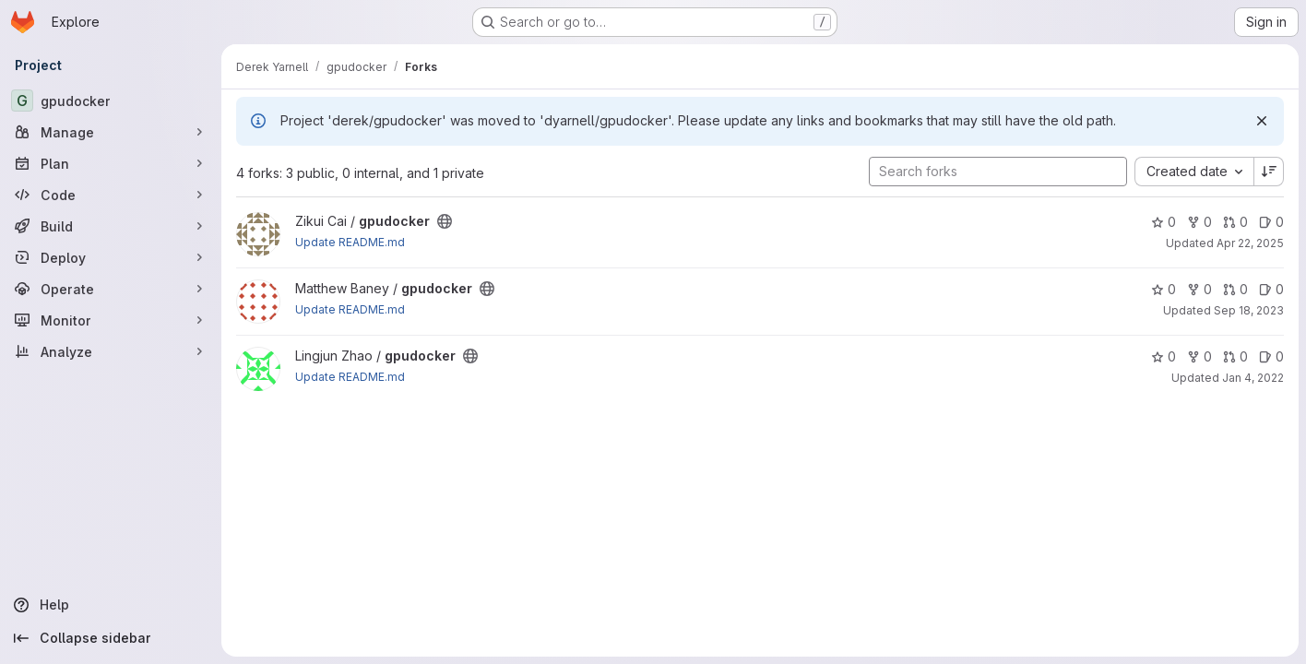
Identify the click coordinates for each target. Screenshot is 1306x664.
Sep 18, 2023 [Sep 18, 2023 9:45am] (1249, 310)
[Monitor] (110, 320)
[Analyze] (110, 351)
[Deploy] (110, 257)
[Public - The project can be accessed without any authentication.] (444, 221)
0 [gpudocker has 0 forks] (1199, 222)
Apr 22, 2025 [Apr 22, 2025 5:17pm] (1250, 243)
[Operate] (110, 288)
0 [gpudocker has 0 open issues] (1271, 222)
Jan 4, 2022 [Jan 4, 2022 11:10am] (1253, 378)
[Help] (110, 605)
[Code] (110, 194)
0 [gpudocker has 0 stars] (1163, 222)
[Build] (110, 226)
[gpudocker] (110, 100)
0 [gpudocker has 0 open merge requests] (1235, 222)
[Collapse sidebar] (110, 638)
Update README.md (350, 242)
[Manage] (110, 132)
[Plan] (110, 163)
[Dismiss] (1262, 121)
